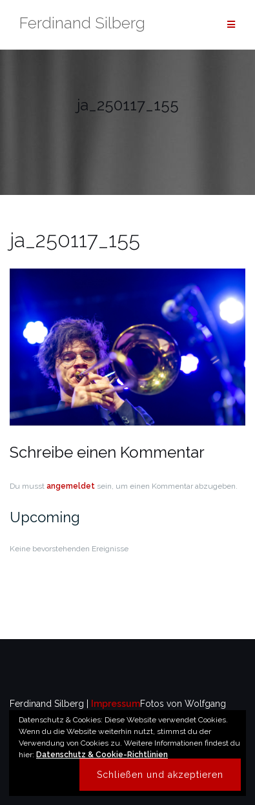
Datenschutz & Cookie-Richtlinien (102, 754)
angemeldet (70, 486)
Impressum (115, 703)
